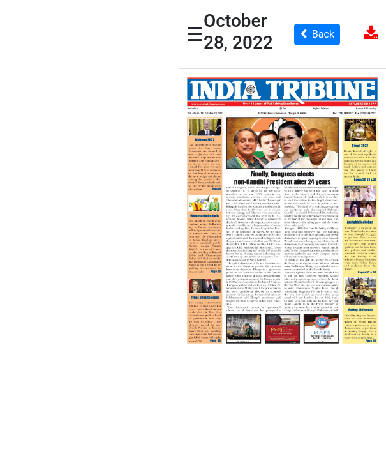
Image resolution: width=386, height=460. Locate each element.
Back (317, 34)
